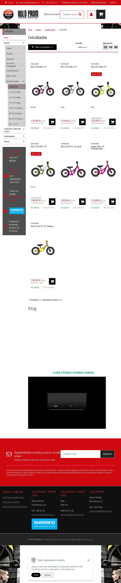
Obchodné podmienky (13, 497)
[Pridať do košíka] (52, 122)
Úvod (10, 2)
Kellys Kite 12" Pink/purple (97, 147)
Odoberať (107, 454)
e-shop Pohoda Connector (66, 539)
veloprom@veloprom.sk (29, 2)
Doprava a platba (11, 502)
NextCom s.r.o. (87, 539)
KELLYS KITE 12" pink (71, 146)
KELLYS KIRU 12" (39, 66)
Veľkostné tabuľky (98, 2)
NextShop (49, 539)
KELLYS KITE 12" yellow (42, 226)
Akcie (6, 37)
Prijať (36, 575)
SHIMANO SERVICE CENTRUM (74, 2)
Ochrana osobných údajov (15, 506)
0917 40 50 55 (51, 2)
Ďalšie (113, 2)
